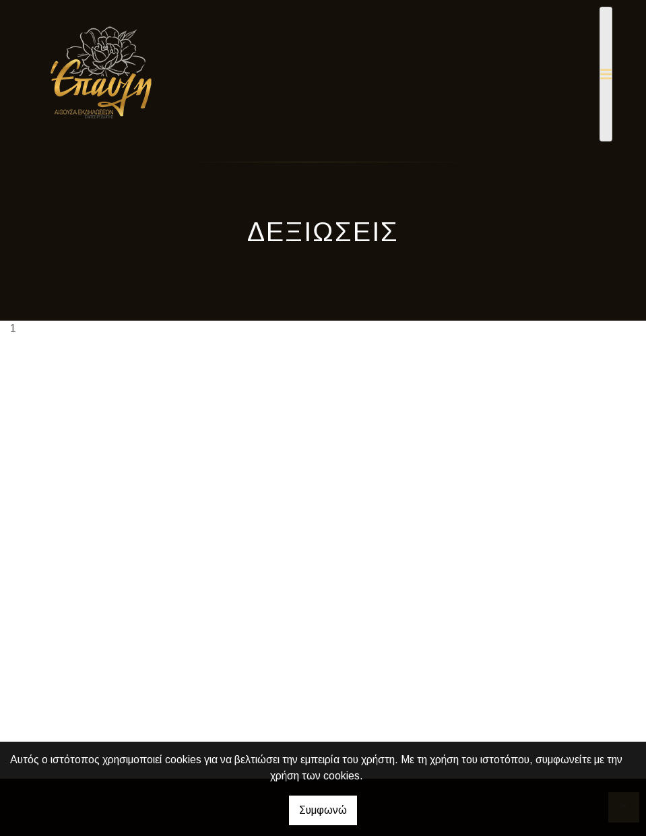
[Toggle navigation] (606, 74)
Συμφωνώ (323, 810)
